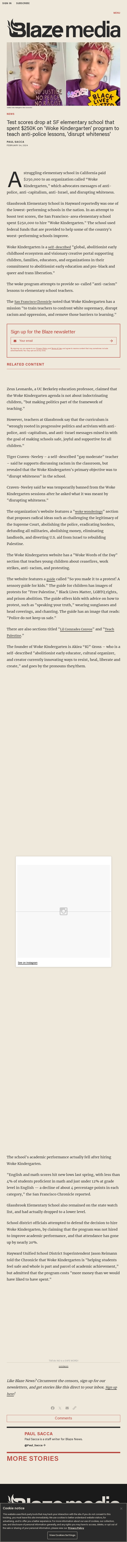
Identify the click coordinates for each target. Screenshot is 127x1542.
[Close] (121, 1508)
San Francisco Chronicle (35, 301)
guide (51, 579)
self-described (60, 247)
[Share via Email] (67, 1408)
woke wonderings (90, 511)
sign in (7, 3)
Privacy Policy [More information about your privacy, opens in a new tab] (76, 1528)
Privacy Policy (41, 349)
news (11, 114)
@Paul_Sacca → (36, 1445)
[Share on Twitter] (60, 1408)
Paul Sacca (15, 142)
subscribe (23, 3)
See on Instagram (28, 962)
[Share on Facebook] (53, 1408)
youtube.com (63, 1366)
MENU (117, 13)
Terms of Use (57, 349)
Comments (63, 1418)
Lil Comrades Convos (78, 629)
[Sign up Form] (64, 341)
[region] (63, 1522)
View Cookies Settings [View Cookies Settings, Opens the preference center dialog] (62, 1535)
